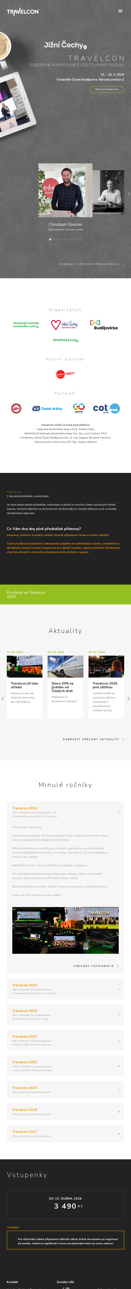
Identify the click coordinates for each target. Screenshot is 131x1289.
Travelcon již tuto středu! (24, 685)
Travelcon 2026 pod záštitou (105, 685)
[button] (120, 11)
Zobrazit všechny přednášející (89, 264)
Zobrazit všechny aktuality (91, 739)
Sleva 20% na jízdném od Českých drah (62, 687)
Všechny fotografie (94, 966)
